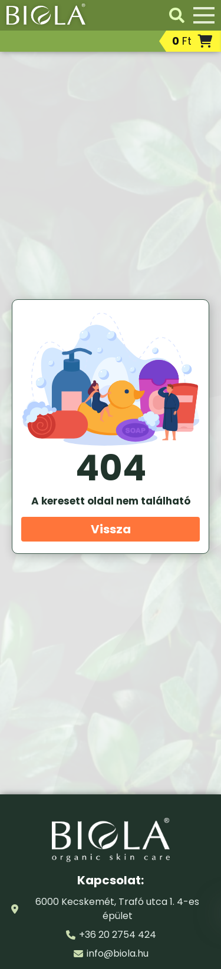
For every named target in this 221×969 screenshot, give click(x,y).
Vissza (111, 529)
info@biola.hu (118, 953)
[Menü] (204, 15)
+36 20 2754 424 (117, 934)
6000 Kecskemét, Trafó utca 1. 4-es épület (117, 909)
